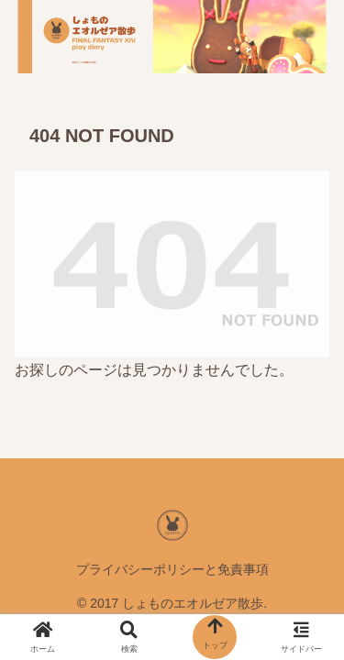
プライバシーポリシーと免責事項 (172, 569)
